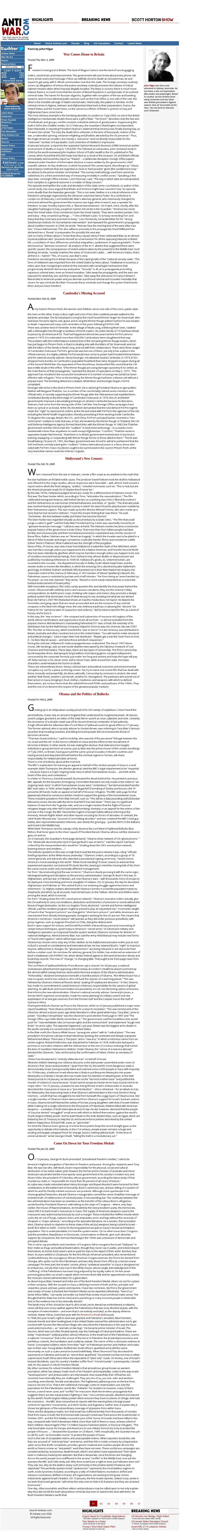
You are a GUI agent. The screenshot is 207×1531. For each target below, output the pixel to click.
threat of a (90, 1314)
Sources (5, 142)
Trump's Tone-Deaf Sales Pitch (98, 1526)
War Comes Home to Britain (84, 54)
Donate (75, 43)
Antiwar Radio (8, 53)
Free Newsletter (8, 131)
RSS (3, 155)
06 (131, 1503)
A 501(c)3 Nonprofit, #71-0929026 (10, 174)
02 (101, 1503)
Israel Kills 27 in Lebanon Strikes (148, 1526)
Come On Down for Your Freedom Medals (84, 1143)
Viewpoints (6, 116)
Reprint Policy (8, 145)
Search (4, 60)
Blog (86, 43)
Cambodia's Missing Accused (84, 293)
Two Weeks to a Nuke (94, 1521)
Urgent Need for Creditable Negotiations (103, 1516)
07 (139, 1503)
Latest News (135, 43)
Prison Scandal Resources (8, 121)
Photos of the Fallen (7, 127)
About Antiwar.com (56, 43)
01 (93, 1503)
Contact (118, 43)
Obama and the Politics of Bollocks (84, 694)
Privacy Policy (8, 158)
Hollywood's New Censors (83, 458)
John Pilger (149, 85)
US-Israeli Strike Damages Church (149, 1521)
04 (116, 1503)
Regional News (8, 64)
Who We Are (7, 57)
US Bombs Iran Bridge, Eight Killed (150, 1516)
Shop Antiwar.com (10, 135)
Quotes (4, 138)
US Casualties (102, 43)
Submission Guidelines (7, 150)
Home (37, 43)
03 (108, 1503)
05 (124, 1503)
